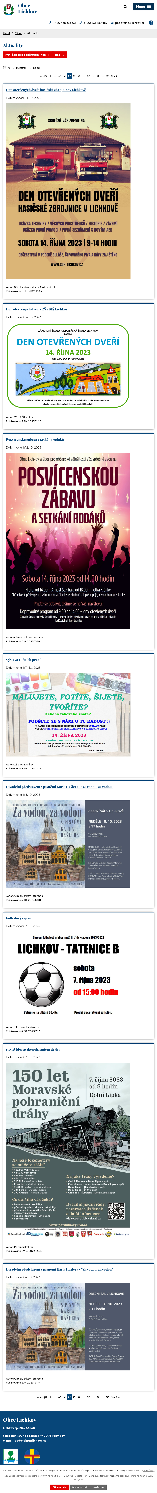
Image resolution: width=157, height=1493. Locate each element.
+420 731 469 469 (95, 23)
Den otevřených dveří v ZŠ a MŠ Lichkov (36, 309)
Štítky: (7, 67)
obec (36, 68)
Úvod (6, 33)
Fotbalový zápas (18, 918)
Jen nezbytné (79, 1487)
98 (98, 76)
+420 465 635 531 (64, 23)
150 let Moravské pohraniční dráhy (33, 1049)
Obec (18, 33)
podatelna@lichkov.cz (130, 23)
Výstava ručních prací (23, 660)
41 (65, 76)
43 (74, 76)
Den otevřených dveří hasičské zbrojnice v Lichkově (46, 90)
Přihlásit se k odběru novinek (28, 55)
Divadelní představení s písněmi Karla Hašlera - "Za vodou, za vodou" (59, 787)
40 (59, 76)
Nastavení (98, 1487)
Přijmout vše (60, 1487)
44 (79, 76)
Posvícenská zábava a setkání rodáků (35, 439)
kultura (21, 68)
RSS (60, 55)
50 (88, 76)
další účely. (149, 1470)
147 (107, 76)
